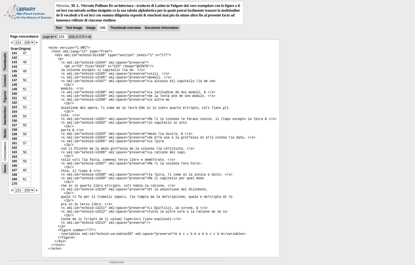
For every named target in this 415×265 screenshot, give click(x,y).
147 (14, 80)
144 (14, 67)
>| (89, 37)
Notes (5, 133)
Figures (5, 96)
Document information (162, 28)
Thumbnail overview (125, 28)
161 (14, 143)
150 (14, 94)
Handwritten (5, 115)
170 (14, 184)
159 (14, 134)
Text (59, 28)
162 (14, 148)
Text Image (74, 28)
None (5, 169)
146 (14, 76)
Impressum (117, 262)
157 (14, 125)
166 (14, 166)
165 (14, 161)
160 (14, 139)
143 (14, 62)
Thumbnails (5, 62)
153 (14, 107)
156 (14, 121)
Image (91, 28)
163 (14, 152)
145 (14, 71)
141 (14, 53)
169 (14, 179)
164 (14, 157)
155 (14, 116)
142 (14, 58)
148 (14, 85)
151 (14, 98)
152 (14, 103)
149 (14, 89)
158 (14, 130)
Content (5, 81)
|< (52, 37)
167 (14, 170)
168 (14, 175)
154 (14, 112)
